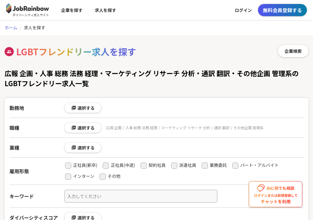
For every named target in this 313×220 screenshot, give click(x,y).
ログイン (243, 10)
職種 (14, 127)
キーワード (21, 196)
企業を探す (72, 10)
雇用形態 (19, 171)
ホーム (11, 27)
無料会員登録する (282, 10)
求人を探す (105, 10)
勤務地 (16, 108)
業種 (14, 147)
